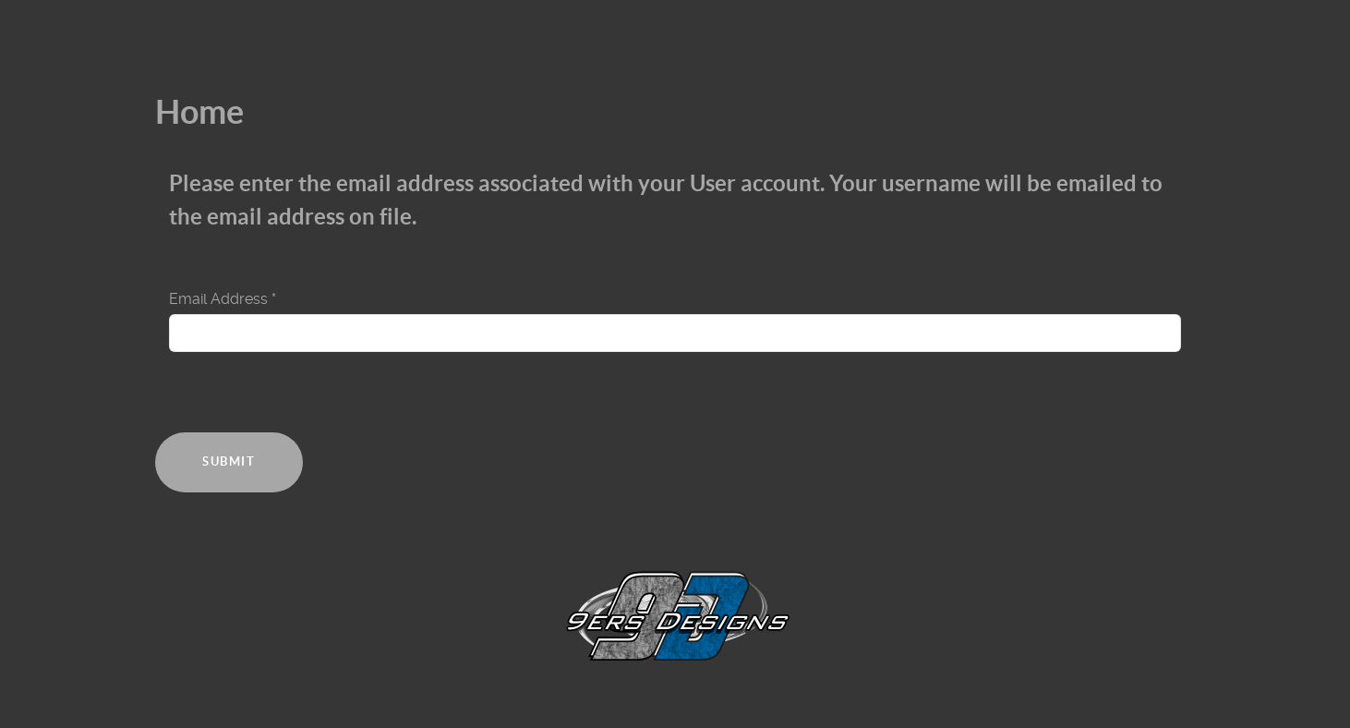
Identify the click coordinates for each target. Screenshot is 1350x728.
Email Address (222, 299)
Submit (229, 461)
